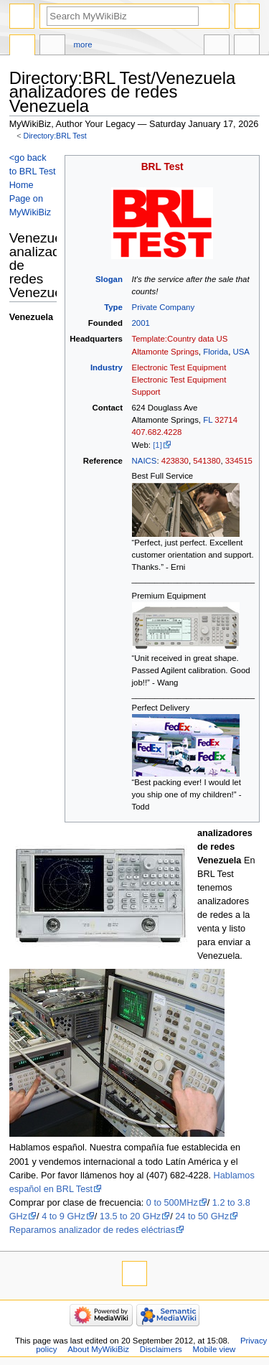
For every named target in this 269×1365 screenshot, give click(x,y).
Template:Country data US (180, 338)
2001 (141, 323)
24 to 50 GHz (202, 1216)
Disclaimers (161, 1349)
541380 (206, 460)
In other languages (216, 46)
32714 (225, 420)
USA (241, 351)
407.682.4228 (157, 432)
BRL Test (162, 166)
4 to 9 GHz (63, 1216)
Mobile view (214, 1349)
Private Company (163, 307)
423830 (175, 460)
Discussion (52, 46)
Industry (106, 367)
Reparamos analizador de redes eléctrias (92, 1230)
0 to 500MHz (172, 1203)
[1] (157, 445)
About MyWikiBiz (98, 1349)
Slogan (109, 279)
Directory (22, 46)
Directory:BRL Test (55, 135)
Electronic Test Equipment (179, 367)
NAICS (144, 460)
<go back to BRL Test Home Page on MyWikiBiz (32, 185)
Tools (247, 46)
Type (113, 307)
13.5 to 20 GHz (130, 1216)
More (83, 44)
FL (207, 420)
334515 (239, 460)
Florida (215, 351)
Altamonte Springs (165, 351)
